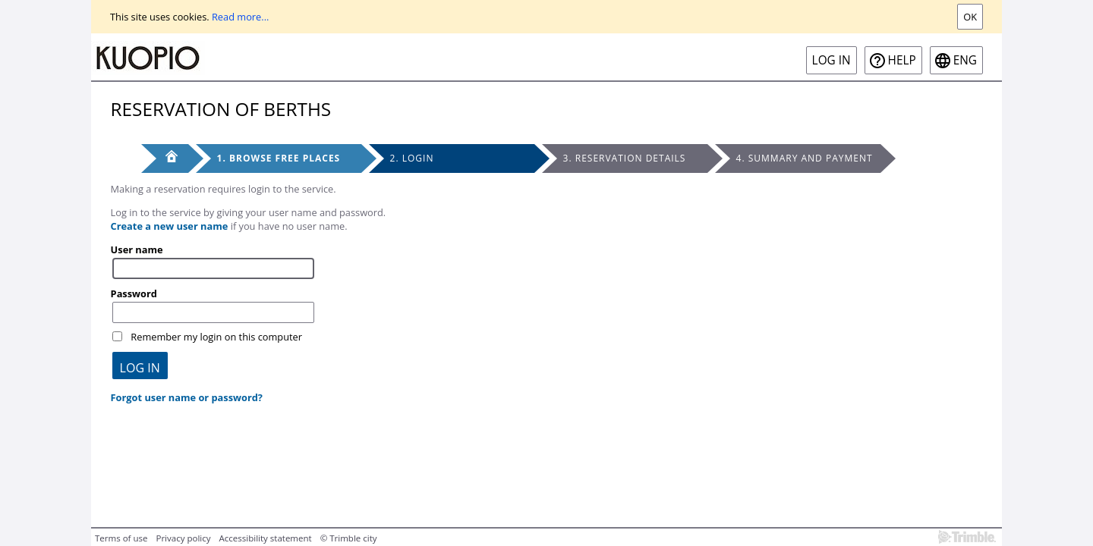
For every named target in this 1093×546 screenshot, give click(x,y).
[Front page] (164, 158)
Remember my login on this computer (216, 337)
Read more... (240, 17)
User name (137, 249)
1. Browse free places (279, 158)
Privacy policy (183, 538)
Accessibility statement (265, 538)
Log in (831, 60)
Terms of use (121, 538)
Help (902, 60)
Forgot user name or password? (187, 397)
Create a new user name (169, 226)
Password (134, 293)
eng (965, 60)
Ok (970, 17)
